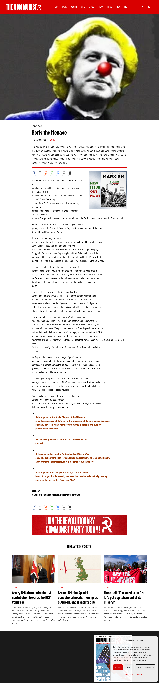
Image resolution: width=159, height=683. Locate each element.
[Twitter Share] (40, 175)
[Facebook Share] (34, 175)
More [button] (125, 7)
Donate (64, 7)
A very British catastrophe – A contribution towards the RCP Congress (31, 598)
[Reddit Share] (46, 175)
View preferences (145, 667)
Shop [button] (118, 7)
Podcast (110, 7)
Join (56, 7)
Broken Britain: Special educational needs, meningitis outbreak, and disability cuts (78, 598)
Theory (100, 7)
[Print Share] (70, 175)
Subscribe (74, 7)
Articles (91, 7)
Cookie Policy (128, 674)
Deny (129, 667)
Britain (53, 141)
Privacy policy (138, 674)
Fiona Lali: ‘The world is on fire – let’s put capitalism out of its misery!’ (125, 598)
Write (83, 7)
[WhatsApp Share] (52, 175)
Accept (118, 667)
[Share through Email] (64, 175)
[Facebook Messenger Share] (58, 175)
